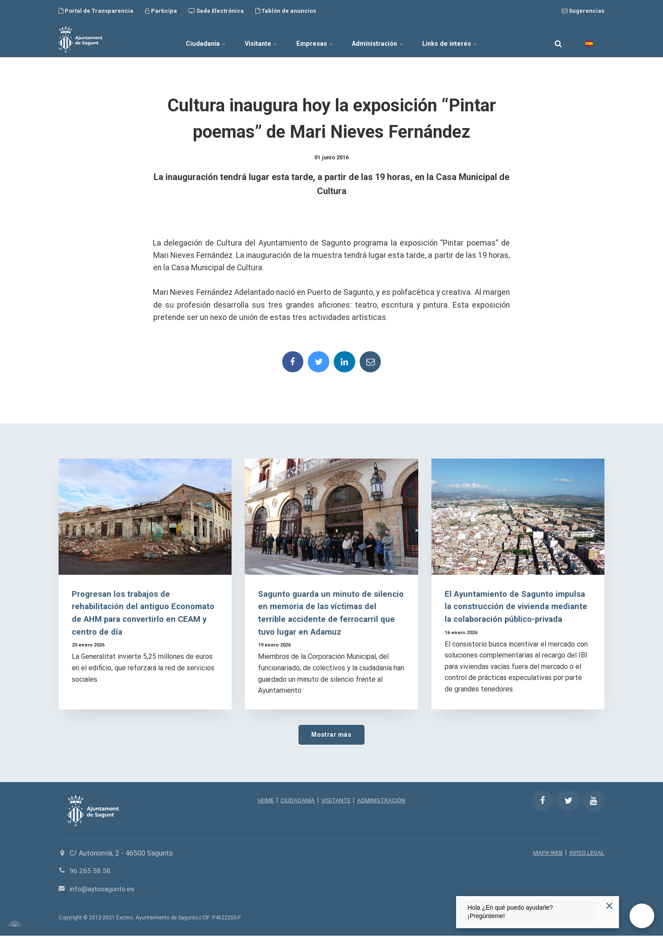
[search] (558, 39)
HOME (264, 801)
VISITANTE (335, 801)
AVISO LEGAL (586, 853)
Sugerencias (583, 10)
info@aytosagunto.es (103, 890)
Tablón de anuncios (285, 10)
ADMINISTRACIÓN (382, 801)
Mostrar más (331, 735)
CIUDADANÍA (297, 801)
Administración (384, 39)
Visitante (255, 39)
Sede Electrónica (216, 10)
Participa (161, 10)
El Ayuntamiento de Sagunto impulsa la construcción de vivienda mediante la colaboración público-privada (517, 607)
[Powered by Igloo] (13, 925)
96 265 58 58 (90, 872)
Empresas (315, 39)
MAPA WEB (546, 853)
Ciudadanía (193, 39)
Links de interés (463, 39)
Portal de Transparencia (96, 10)
